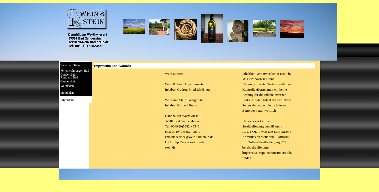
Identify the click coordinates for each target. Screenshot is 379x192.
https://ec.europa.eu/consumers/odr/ (267, 153)
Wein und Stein (70, 65)
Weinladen (67, 86)
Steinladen (67, 93)
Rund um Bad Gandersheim (69, 79)
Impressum (67, 99)
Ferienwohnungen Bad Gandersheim (75, 72)
